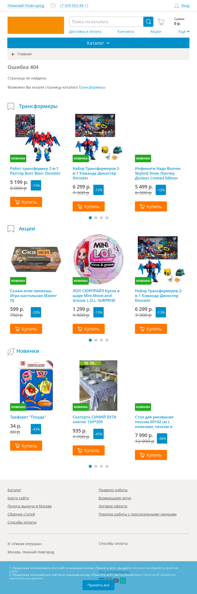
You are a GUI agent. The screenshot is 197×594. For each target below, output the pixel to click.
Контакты (126, 32)
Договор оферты (113, 506)
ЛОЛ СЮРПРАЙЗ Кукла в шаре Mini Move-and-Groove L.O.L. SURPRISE (96, 295)
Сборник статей (21, 514)
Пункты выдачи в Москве (30, 506)
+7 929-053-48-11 (74, 6)
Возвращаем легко (115, 498)
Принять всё (98, 585)
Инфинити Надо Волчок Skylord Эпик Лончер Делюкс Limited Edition (158, 173)
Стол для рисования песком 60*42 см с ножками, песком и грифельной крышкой (156, 422)
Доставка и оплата (85, 32)
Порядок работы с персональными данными (138, 514)
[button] (90, 217)
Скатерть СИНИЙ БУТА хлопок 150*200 (94, 419)
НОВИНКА (18, 158)
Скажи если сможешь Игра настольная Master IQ (33, 295)
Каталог (14, 490)
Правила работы (113, 490)
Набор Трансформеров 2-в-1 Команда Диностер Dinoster (96, 173)
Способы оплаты (22, 522)
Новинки (27, 351)
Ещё (182, 32)
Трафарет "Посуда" (28, 417)
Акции (155, 32)
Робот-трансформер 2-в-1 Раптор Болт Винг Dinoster (35, 171)
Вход (185, 6)
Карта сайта (18, 498)
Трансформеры (92, 87)
